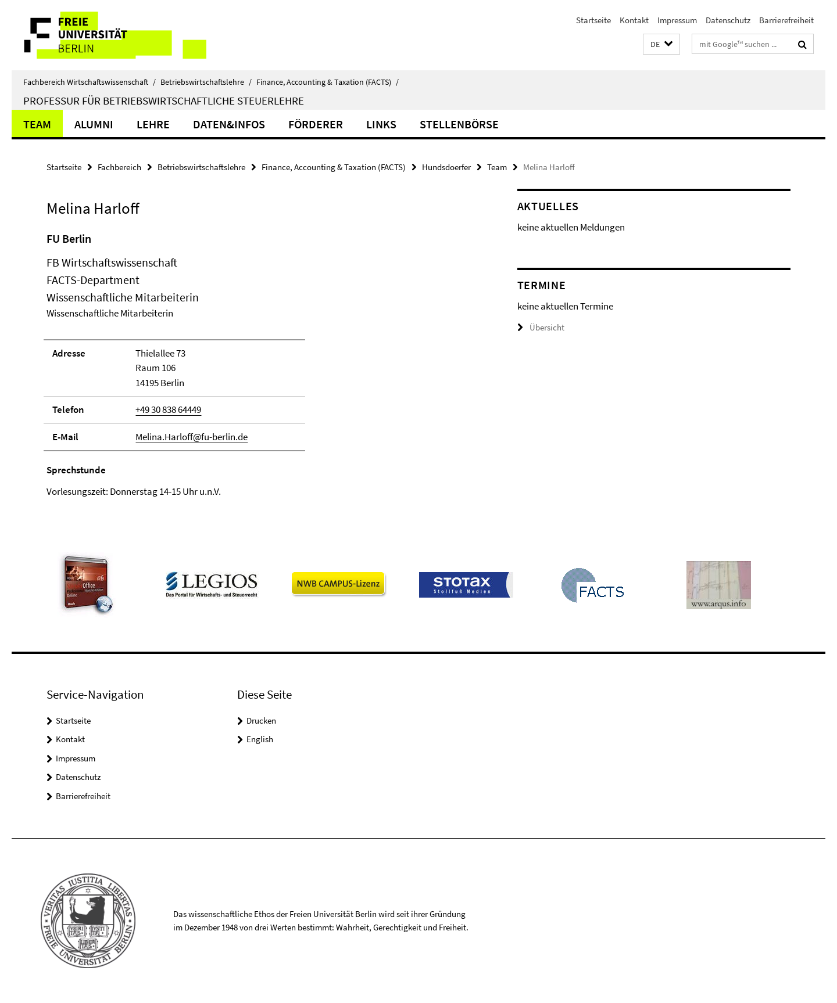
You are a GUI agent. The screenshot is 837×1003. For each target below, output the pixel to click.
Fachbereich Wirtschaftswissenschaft (89, 82)
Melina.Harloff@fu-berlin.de (191, 436)
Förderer (315, 124)
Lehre (153, 124)
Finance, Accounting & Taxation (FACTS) (327, 82)
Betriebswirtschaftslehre (206, 82)
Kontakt (634, 20)
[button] (661, 44)
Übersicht (540, 327)
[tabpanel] (259, 364)
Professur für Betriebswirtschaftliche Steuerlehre (163, 100)
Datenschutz (728, 20)
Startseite (593, 20)
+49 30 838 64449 (168, 409)
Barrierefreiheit (786, 20)
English (259, 739)
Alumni (93, 124)
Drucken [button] (261, 720)
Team (37, 124)
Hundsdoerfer (446, 166)
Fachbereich (119, 166)
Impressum (677, 20)
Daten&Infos (229, 124)
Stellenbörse (459, 124)
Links (381, 124)
